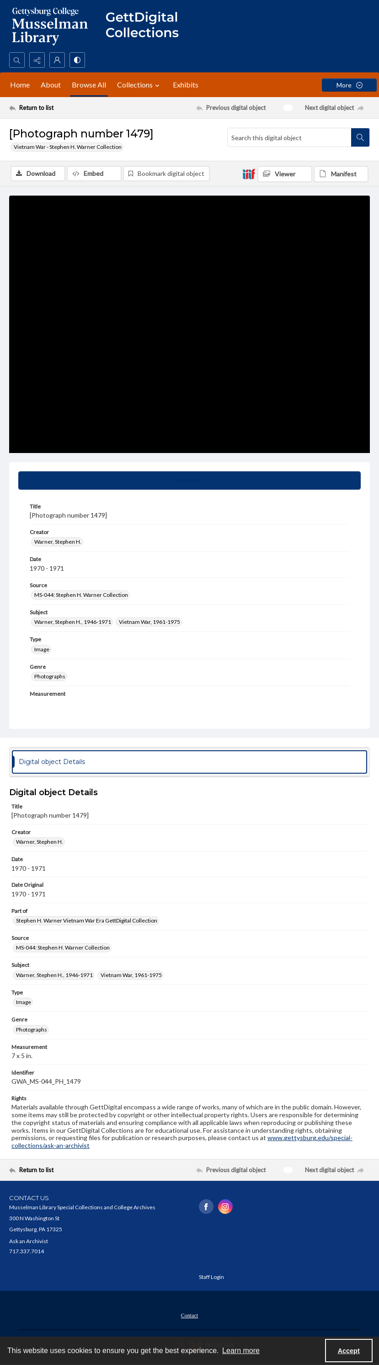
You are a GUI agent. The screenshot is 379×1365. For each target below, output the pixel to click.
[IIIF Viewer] (284, 174)
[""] (146, 26)
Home (20, 84)
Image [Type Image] (41, 649)
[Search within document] (360, 137)
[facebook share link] (206, 1206)
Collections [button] (139, 84)
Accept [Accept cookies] (349, 1350)
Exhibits (185, 84)
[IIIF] (248, 173)
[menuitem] (189, 1314)
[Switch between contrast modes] (77, 60)
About (51, 84)
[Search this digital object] (289, 137)
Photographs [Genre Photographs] (49, 676)
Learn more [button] (241, 1350)
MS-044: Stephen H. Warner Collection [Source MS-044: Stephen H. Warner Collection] (81, 594)
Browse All (89, 84)
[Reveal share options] (37, 60)
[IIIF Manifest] (341, 174)
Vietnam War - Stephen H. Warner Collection (68, 146)
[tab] (189, 480)
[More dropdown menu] (349, 85)
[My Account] (57, 60)
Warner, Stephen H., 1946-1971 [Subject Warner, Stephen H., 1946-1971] (72, 621)
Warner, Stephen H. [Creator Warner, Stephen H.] (57, 541)
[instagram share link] (225, 1206)
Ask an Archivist (28, 1241)
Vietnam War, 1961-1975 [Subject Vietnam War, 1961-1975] (149, 621)
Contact (189, 1315)
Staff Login (211, 1276)
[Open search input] (17, 60)
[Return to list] (57, 107)
